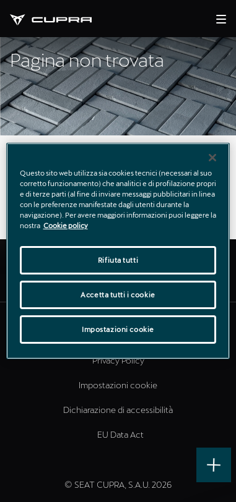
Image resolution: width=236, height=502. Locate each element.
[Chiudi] (212, 157)
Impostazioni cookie (118, 385)
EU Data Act (120, 434)
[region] (118, 251)
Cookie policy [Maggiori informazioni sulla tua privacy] (65, 225)
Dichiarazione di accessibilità (118, 409)
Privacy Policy (118, 360)
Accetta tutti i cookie (118, 295)
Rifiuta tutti (118, 260)
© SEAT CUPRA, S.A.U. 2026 (118, 484)
